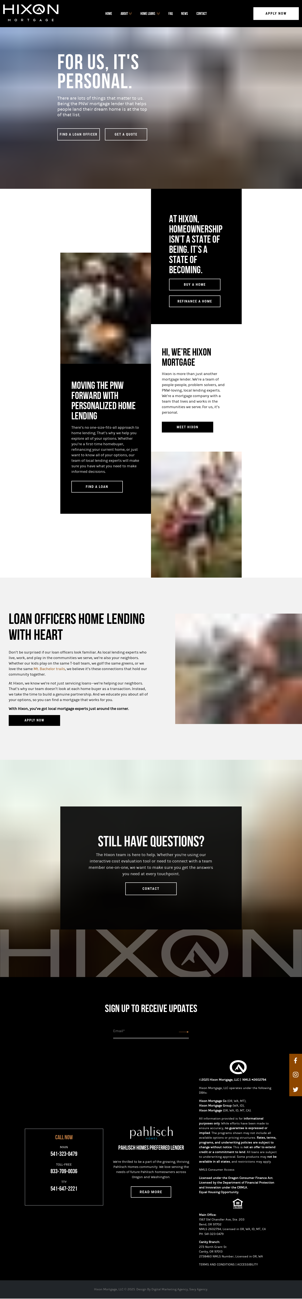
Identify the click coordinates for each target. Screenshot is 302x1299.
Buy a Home (195, 285)
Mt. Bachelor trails (49, 669)
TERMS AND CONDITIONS (217, 1265)
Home (108, 13)
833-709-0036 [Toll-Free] (64, 1171)
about (126, 13)
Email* (119, 1031)
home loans (150, 13)
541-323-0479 (214, 1234)
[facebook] (295, 1061)
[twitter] (295, 1090)
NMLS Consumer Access (216, 1170)
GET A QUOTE (126, 135)
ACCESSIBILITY (248, 1265)
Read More (151, 1192)
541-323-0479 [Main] (64, 1154)
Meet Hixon (187, 428)
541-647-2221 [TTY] (64, 1189)
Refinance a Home (195, 302)
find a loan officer (78, 135)
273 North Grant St (213, 1247)
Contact (201, 13)
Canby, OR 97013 (211, 1252)
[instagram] (295, 1075)
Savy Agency (198, 1290)
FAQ (170, 13)
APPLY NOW (34, 721)
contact (151, 889)
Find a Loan (97, 487)
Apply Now (276, 13)
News (184, 13)
